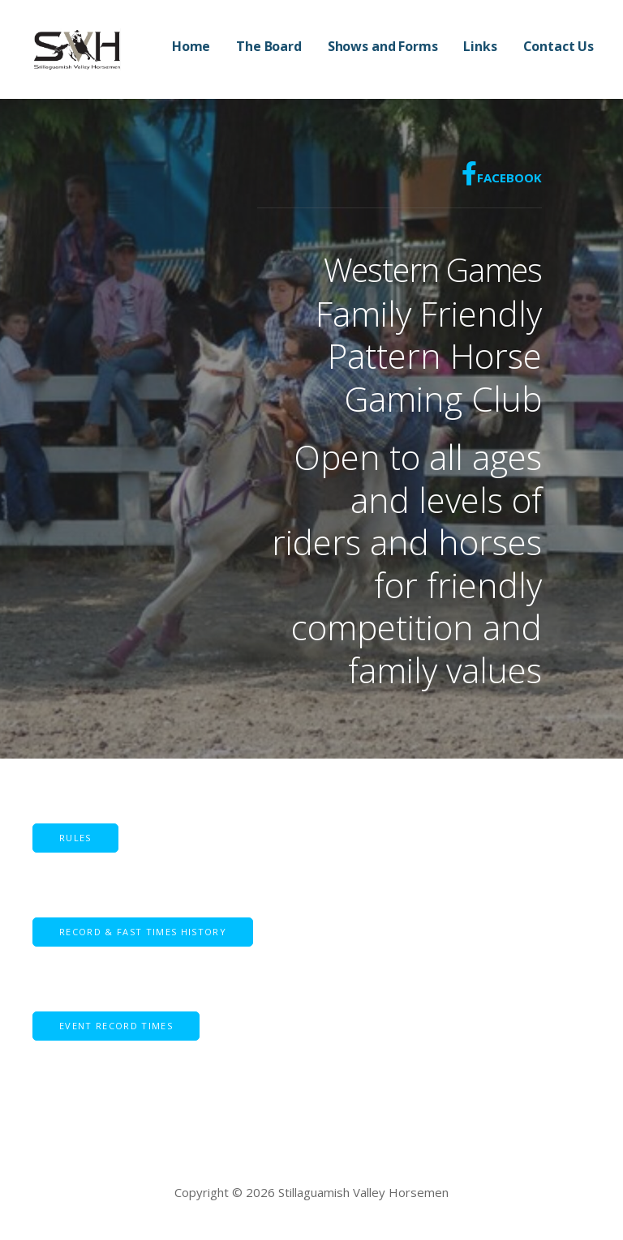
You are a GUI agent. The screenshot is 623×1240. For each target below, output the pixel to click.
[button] (142, 932)
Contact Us (558, 46)
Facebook (502, 173)
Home (191, 46)
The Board (269, 46)
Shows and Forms (383, 46)
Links (479, 46)
